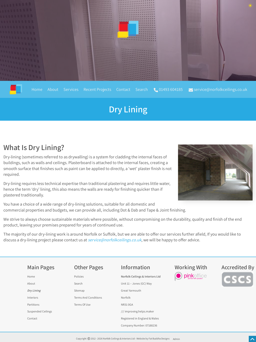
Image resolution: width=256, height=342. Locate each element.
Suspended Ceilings (39, 311)
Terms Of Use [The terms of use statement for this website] (82, 304)
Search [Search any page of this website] (78, 283)
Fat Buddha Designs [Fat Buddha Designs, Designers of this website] (159, 338)
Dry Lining (33, 290)
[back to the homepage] (17, 89)
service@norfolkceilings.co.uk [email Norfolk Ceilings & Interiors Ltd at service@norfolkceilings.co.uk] (218, 89)
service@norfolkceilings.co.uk (114, 240)
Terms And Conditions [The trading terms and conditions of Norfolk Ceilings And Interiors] (88, 297)
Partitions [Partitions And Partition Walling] (33, 304)
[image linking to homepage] (128, 29)
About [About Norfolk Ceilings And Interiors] (31, 283)
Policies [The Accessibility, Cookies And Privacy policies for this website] (79, 276)
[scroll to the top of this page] (252, 339)
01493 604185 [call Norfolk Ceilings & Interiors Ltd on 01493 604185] (168, 89)
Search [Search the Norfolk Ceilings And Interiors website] (141, 89)
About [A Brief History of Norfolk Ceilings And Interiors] (52, 89)
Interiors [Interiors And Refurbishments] (32, 297)
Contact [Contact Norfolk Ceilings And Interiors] (123, 89)
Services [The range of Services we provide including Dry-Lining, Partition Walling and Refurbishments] (70, 89)
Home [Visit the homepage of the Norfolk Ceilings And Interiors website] (31, 276)
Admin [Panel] (176, 339)
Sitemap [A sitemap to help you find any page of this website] (79, 290)
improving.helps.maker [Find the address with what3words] (139, 311)
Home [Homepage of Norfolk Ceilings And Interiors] (37, 89)
